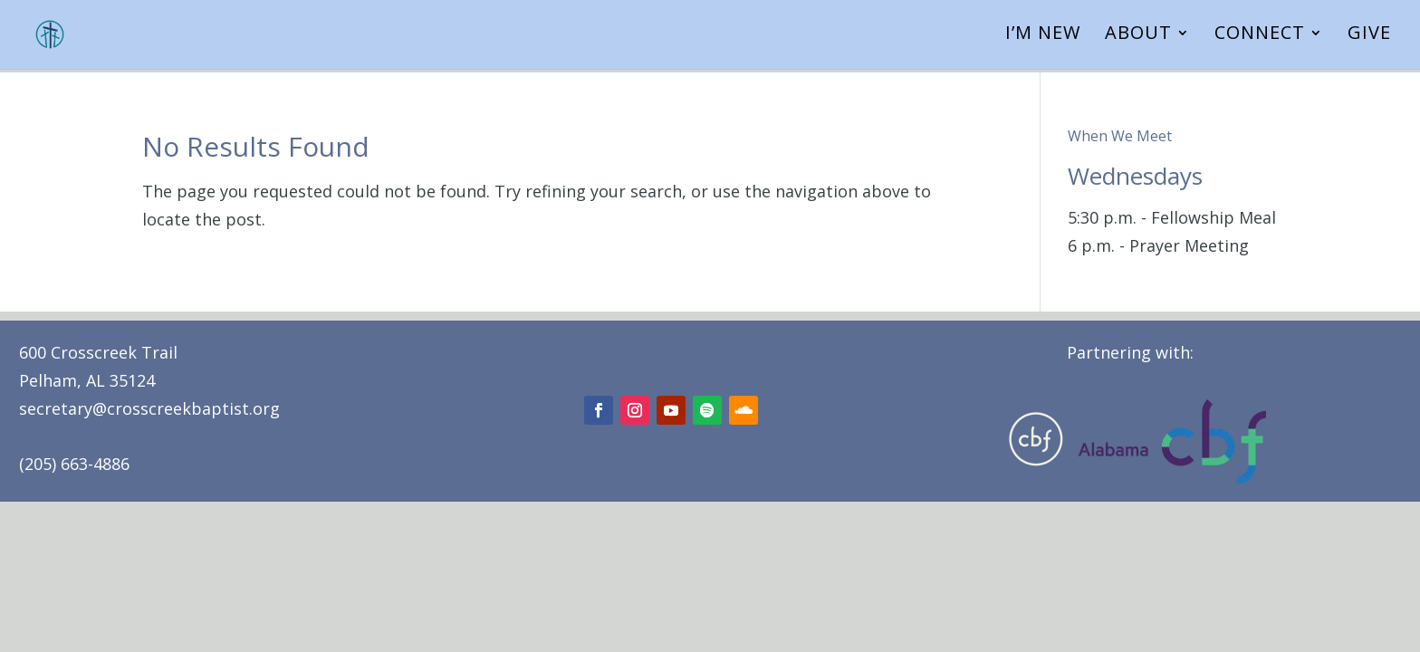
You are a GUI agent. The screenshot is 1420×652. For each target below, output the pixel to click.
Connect (1259, 39)
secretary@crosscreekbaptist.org (149, 408)
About (1138, 39)
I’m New (1042, 39)
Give (1369, 39)
